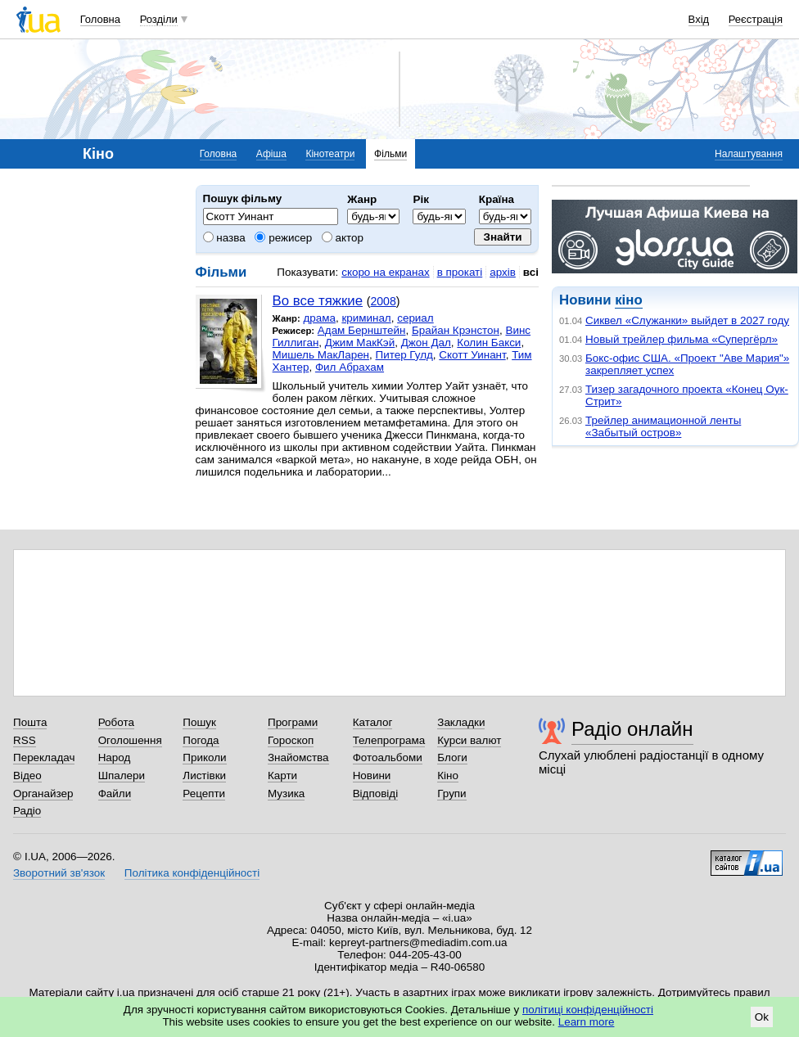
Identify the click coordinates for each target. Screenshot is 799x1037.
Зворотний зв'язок (59, 873)
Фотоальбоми (387, 757)
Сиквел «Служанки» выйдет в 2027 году (687, 320)
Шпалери (121, 775)
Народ (114, 757)
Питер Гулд (404, 355)
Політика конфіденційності (192, 873)
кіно (628, 300)
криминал (365, 318)
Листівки (204, 775)
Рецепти (204, 793)
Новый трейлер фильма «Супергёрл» (681, 339)
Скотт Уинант (472, 355)
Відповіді (376, 793)
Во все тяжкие (318, 301)
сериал (415, 318)
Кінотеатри (329, 154)
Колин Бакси (489, 342)
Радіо (27, 811)
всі (531, 272)
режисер (283, 238)
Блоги (452, 757)
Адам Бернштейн (362, 330)
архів (503, 272)
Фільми (390, 154)
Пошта (30, 722)
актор (342, 238)
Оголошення (130, 740)
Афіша (271, 154)
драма (319, 318)
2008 (382, 301)
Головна (100, 19)
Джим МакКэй (360, 342)
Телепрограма (389, 740)
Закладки (461, 722)
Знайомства (298, 757)
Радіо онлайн (632, 729)
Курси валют (469, 740)
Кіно (447, 775)
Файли (115, 793)
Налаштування (749, 154)
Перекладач (43, 757)
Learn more (586, 1022)
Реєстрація (756, 19)
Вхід (699, 19)
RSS (24, 740)
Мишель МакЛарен (321, 355)
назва (224, 238)
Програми (293, 722)
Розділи (159, 19)
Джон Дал (426, 342)
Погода (201, 740)
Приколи (204, 757)
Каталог (373, 722)
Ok (762, 1017)
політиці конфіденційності (587, 1009)
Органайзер (43, 793)
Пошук (199, 722)
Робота (116, 722)
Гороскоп (291, 740)
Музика (286, 793)
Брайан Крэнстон (455, 330)
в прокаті (460, 272)
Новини (372, 775)
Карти (282, 775)
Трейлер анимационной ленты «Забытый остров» (663, 426)
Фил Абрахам (349, 367)
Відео (27, 775)
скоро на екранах (385, 272)
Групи (451, 793)
